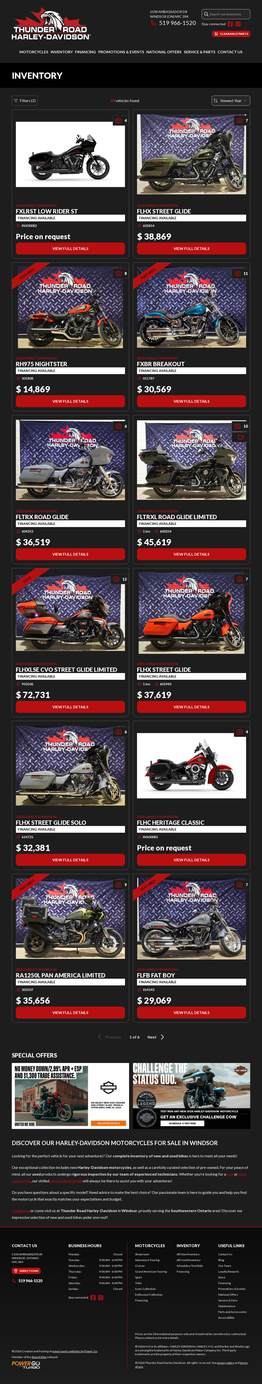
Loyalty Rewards (228, 1271)
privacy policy (225, 1363)
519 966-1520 (173, 22)
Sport (138, 1277)
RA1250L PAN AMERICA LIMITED (60, 975)
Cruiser (140, 1266)
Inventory (62, 51)
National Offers (163, 51)
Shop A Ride (38, 1357)
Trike (138, 1283)
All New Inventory (188, 1254)
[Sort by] (231, 101)
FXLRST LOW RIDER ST (47, 211)
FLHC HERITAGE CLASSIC (170, 822)
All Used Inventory (188, 1260)
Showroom (142, 1254)
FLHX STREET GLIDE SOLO (51, 822)
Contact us (21, 1210)
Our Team (224, 1266)
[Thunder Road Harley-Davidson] (51, 23)
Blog (221, 1260)
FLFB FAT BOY (156, 975)
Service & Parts (199, 51)
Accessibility (226, 1317)
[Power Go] (55, 1365)
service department (66, 1180)
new (230, 1174)
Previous (108, 1037)
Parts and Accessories (232, 1312)
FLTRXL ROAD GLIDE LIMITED (177, 517)
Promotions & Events (121, 51)
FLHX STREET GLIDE (164, 211)
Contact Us (230, 51)
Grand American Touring (151, 1271)
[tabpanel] (95, 1271)
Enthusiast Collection (148, 1294)
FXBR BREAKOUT (161, 364)
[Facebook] (230, 24)
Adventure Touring (147, 1260)
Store (221, 1277)
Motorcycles (33, 51)
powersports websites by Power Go (74, 1351)
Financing (85, 51)
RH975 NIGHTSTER (41, 364)
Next (157, 1037)
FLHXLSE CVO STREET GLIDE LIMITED (66, 669)
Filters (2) (25, 100)
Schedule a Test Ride (190, 1266)
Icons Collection (145, 1289)
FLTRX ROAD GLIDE (42, 517)
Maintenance (226, 1306)
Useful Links (231, 1245)
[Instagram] (238, 24)
